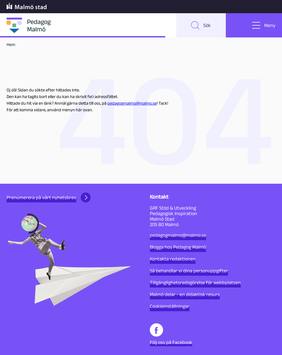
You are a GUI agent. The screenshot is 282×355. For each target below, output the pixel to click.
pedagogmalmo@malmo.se (132, 103)
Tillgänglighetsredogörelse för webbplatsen (195, 282)
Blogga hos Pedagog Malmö (178, 247)
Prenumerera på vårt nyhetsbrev (49, 197)
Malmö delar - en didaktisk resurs (185, 294)
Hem (11, 44)
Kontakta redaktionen (173, 259)
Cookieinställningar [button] (169, 306)
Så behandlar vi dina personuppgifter (189, 270)
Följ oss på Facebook (171, 334)
